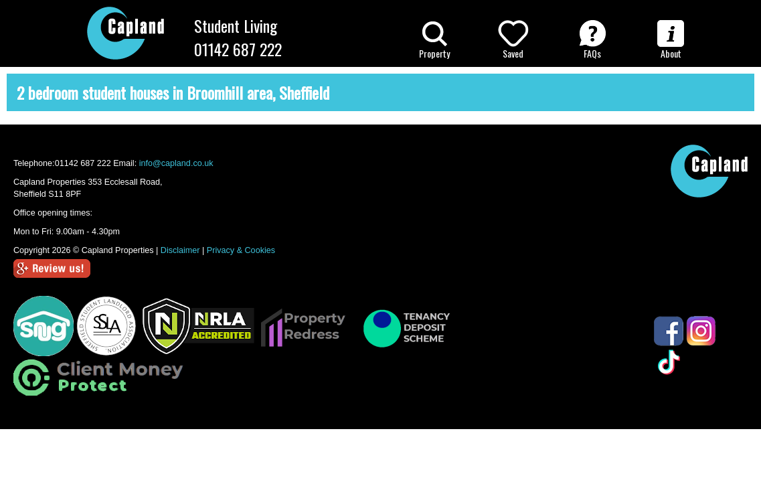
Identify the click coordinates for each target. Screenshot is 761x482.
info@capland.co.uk (176, 163)
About (670, 40)
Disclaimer (180, 250)
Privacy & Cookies (241, 250)
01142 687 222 (238, 49)
